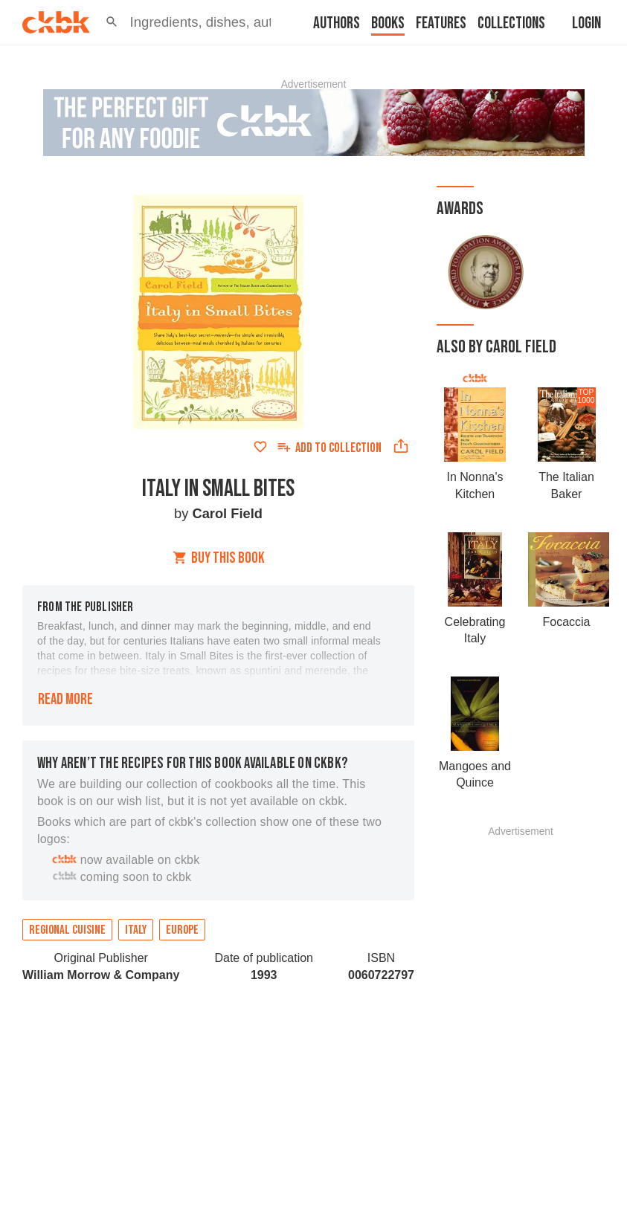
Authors (336, 23)
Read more (65, 699)
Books (388, 23)
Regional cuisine (67, 930)
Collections (511, 23)
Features (441, 23)
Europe (182, 930)
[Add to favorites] (260, 446)
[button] (112, 22)
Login (586, 23)
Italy (136, 930)
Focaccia (566, 622)
